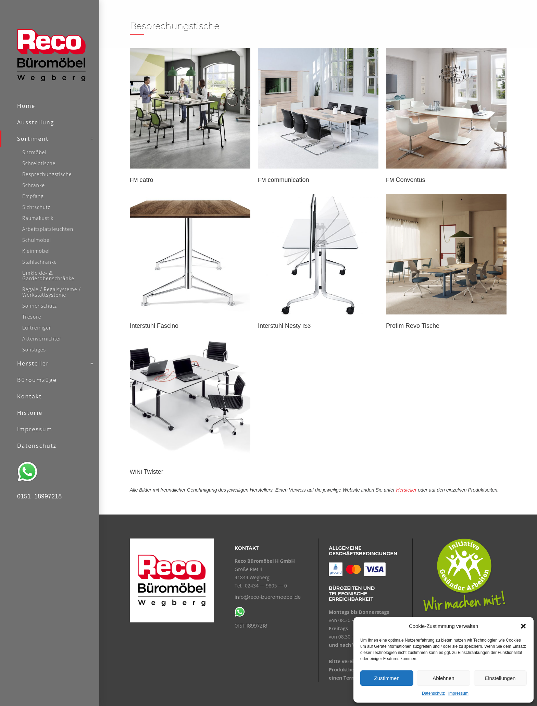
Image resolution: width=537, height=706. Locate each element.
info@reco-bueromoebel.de (268, 597)
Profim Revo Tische (412, 325)
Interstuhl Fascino (154, 325)
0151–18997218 (251, 626)
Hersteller (406, 490)
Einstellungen (500, 678)
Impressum (458, 693)
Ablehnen (443, 678)
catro (141, 179)
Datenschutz (433, 693)
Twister (146, 471)
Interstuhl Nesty (284, 325)
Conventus (405, 179)
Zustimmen (387, 678)
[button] (523, 626)
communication (283, 179)
